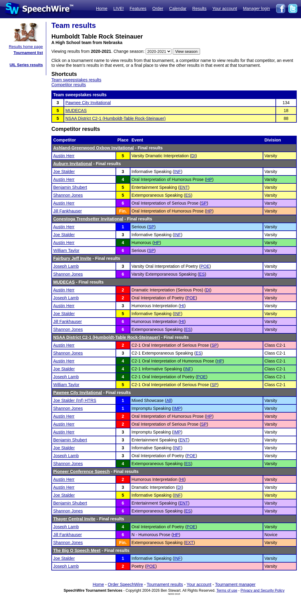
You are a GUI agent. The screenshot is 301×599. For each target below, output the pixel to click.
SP (204, 203)
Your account (224, 8)
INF (177, 171)
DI (193, 155)
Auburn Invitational (72, 163)
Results (199, 8)
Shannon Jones (68, 195)
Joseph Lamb (66, 266)
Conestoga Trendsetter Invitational (88, 218)
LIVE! (118, 8)
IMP (177, 408)
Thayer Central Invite (74, 518)
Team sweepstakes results (76, 79)
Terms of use (226, 590)
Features (138, 8)
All (168, 400)
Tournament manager (235, 584)
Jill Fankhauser (67, 211)
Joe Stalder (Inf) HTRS (74, 400)
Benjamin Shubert (70, 187)
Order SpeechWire (125, 584)
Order (157, 8)
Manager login (256, 8)
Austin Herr (63, 155)
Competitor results (68, 84)
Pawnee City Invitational (88, 102)
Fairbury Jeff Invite (72, 258)
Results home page (26, 46)
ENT (184, 187)
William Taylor (66, 250)
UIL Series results (26, 65)
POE (204, 266)
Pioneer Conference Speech (81, 471)
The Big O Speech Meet (77, 550)
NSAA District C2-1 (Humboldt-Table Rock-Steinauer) (115, 118)
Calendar (177, 8)
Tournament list (28, 52)
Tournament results (165, 584)
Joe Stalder (64, 171)
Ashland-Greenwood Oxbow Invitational (93, 147)
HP (209, 179)
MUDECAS (76, 110)
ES (188, 195)
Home (101, 8)
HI (182, 305)
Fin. (123, 211)
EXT (189, 542)
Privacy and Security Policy (262, 590)
